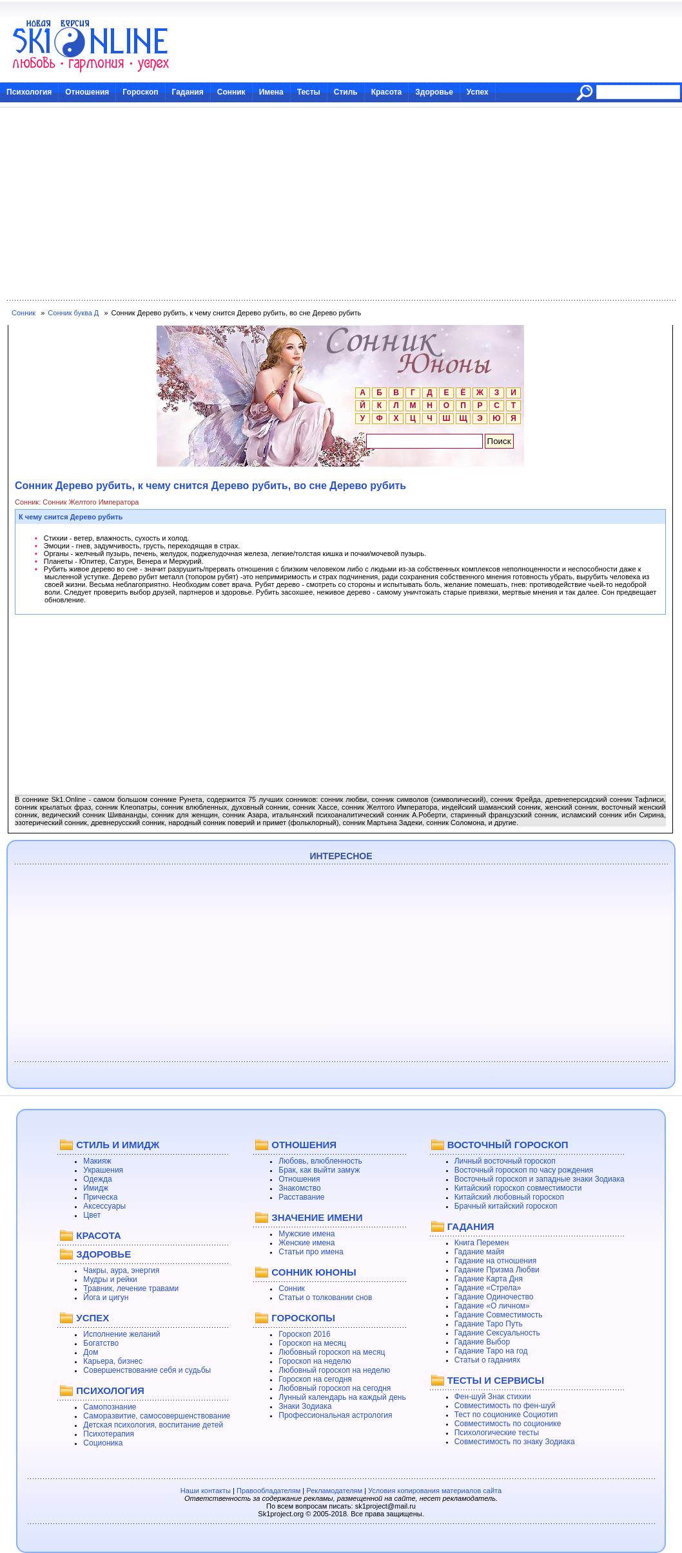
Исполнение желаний (121, 1334)
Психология (29, 92)
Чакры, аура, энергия (121, 1270)
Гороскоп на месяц (312, 1343)
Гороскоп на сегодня (315, 1379)
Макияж (97, 1161)
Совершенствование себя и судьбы (147, 1370)
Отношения (87, 92)
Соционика (102, 1442)
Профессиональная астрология (335, 1415)
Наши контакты (205, 1490)
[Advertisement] (341, 204)
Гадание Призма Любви (497, 1269)
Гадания (188, 92)
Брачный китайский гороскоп (506, 1206)
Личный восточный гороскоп (505, 1161)
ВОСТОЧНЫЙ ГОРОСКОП (508, 1144)
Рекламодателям (334, 1490)
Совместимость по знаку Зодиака (514, 1441)
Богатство (101, 1343)
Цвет (92, 1215)
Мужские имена (306, 1233)
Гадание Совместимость (498, 1314)
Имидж (95, 1188)
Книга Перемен (481, 1242)
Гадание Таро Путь (488, 1323)
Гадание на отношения (495, 1260)
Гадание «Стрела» (487, 1287)
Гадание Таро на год (491, 1350)
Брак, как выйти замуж (319, 1170)
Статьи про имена (310, 1251)
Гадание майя (479, 1251)
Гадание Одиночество (494, 1296)
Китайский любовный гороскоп (509, 1197)
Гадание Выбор (482, 1341)
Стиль (346, 92)
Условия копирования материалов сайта (435, 1490)
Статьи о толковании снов (325, 1297)
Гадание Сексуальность (497, 1332)
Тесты (308, 92)
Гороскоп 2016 (304, 1334)
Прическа (100, 1197)
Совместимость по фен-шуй (505, 1405)
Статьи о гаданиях (487, 1359)
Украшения (103, 1170)
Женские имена (306, 1242)
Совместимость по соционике (507, 1423)
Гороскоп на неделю (314, 1361)
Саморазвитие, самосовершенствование (156, 1415)
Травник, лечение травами (131, 1288)
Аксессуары (104, 1206)
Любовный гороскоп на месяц (331, 1352)
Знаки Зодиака (304, 1406)
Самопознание (109, 1406)
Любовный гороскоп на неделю (334, 1370)
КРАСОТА (98, 1235)
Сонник (231, 92)
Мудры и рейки (110, 1279)
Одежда (97, 1179)
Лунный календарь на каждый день (341, 1397)
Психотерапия (108, 1433)
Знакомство (299, 1188)
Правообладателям (268, 1490)
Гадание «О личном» (492, 1305)
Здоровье (434, 92)
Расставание (301, 1197)
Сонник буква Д (73, 313)
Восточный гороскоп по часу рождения (524, 1170)
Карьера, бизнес (112, 1361)
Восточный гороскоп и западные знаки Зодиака (539, 1179)
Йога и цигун (105, 1297)
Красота (386, 92)
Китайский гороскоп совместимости (518, 1188)
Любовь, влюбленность (320, 1161)
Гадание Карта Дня (488, 1278)
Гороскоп (140, 92)
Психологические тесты (497, 1432)
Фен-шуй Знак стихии (492, 1396)
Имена (271, 92)
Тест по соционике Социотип (506, 1414)
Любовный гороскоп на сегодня (334, 1388)
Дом (90, 1352)
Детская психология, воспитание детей (153, 1424)
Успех (478, 92)
